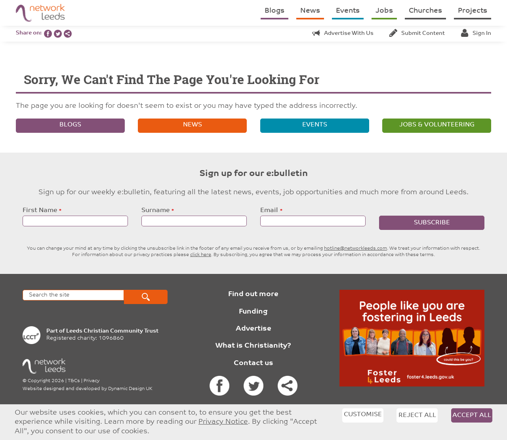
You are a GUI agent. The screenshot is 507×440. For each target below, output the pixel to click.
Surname (155, 210)
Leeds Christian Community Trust (112, 331)
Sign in (476, 33)
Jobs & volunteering (437, 125)
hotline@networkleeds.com (355, 248)
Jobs (384, 11)
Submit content (417, 33)
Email (269, 210)
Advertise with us (343, 33)
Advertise (253, 329)
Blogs (274, 11)
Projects (472, 11)
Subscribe (432, 223)
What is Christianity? (253, 346)
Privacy (91, 381)
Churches (425, 11)
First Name (40, 210)
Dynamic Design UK (130, 388)
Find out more (253, 294)
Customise (363, 414)
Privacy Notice (223, 422)
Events (348, 11)
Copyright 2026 (46, 381)
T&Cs (74, 381)
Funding (253, 312)
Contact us (253, 363)
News (310, 11)
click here (200, 255)
